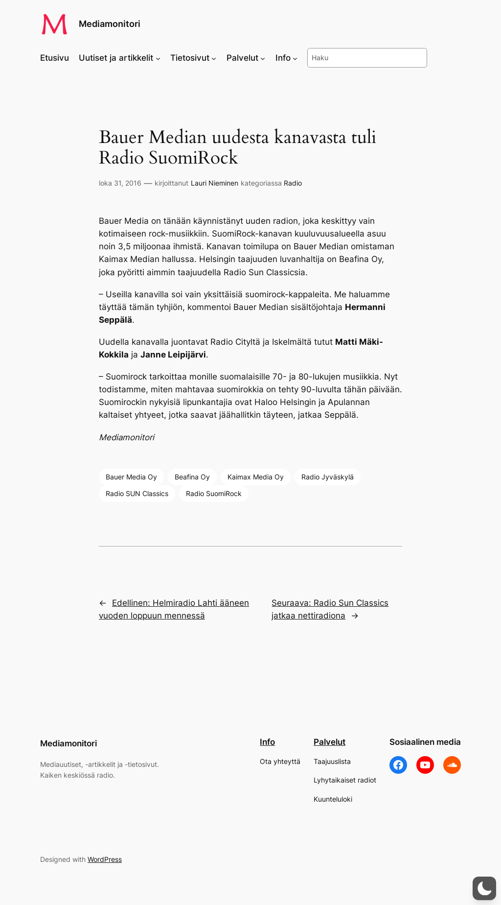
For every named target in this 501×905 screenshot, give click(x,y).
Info (267, 742)
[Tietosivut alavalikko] (213, 57)
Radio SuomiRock (214, 493)
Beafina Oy (192, 477)
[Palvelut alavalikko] (262, 57)
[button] (484, 888)
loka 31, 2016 (120, 183)
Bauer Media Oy (131, 477)
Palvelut (329, 742)
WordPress (105, 859)
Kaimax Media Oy (256, 477)
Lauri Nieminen (214, 183)
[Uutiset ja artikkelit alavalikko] (158, 57)
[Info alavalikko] (295, 57)
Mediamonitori (109, 24)
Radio (293, 183)
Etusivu (54, 58)
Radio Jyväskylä (327, 477)
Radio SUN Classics (137, 493)
